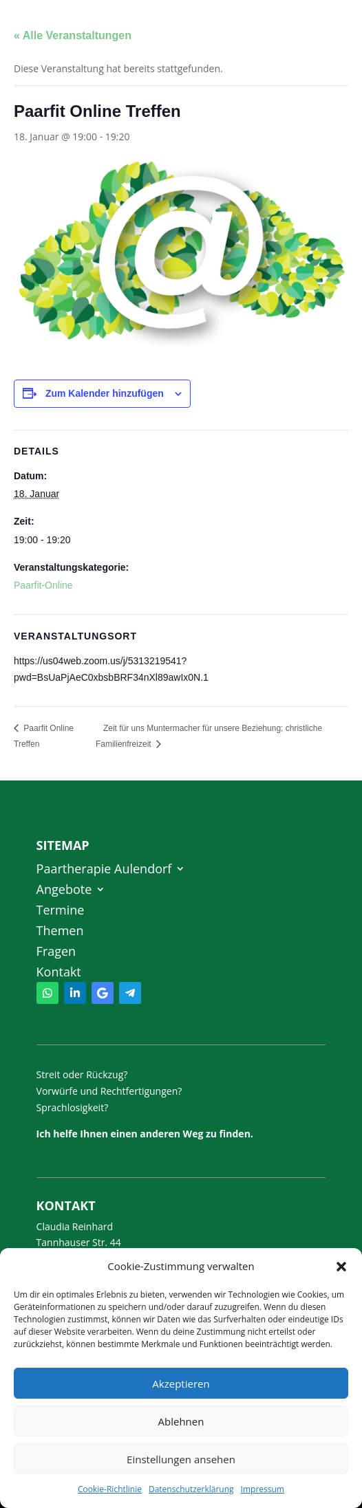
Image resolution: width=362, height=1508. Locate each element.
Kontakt (58, 973)
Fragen (56, 952)
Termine (60, 911)
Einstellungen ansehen (181, 1459)
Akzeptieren (180, 1383)
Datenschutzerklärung (191, 1489)
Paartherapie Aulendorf (104, 870)
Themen (60, 932)
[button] (341, 1267)
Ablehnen (181, 1421)
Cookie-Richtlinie (110, 1489)
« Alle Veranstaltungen (72, 35)
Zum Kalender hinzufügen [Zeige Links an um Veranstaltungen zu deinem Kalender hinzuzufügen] (104, 393)
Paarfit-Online (43, 585)
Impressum (262, 1489)
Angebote (64, 890)
